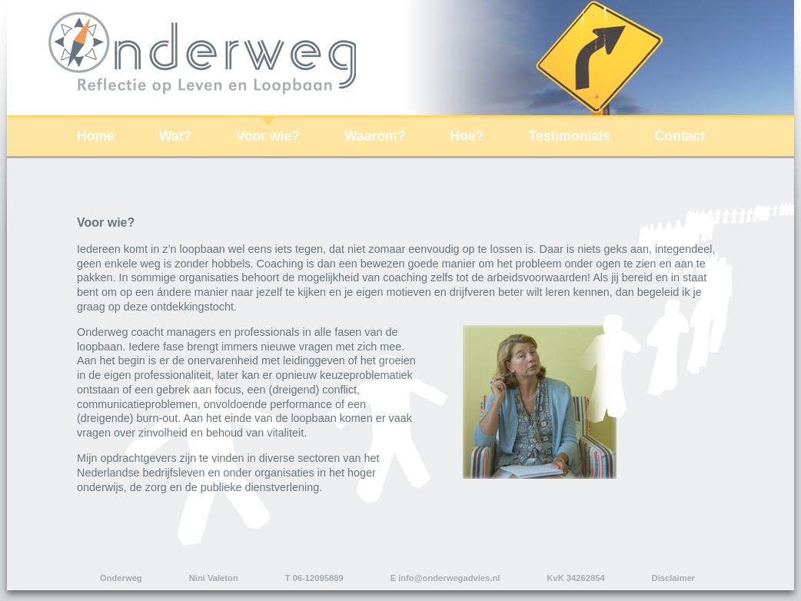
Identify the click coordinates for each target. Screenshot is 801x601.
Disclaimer (674, 578)
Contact (680, 136)
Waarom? (375, 136)
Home (96, 136)
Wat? (175, 136)
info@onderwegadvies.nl (449, 578)
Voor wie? (268, 136)
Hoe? (467, 136)
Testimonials (569, 136)
